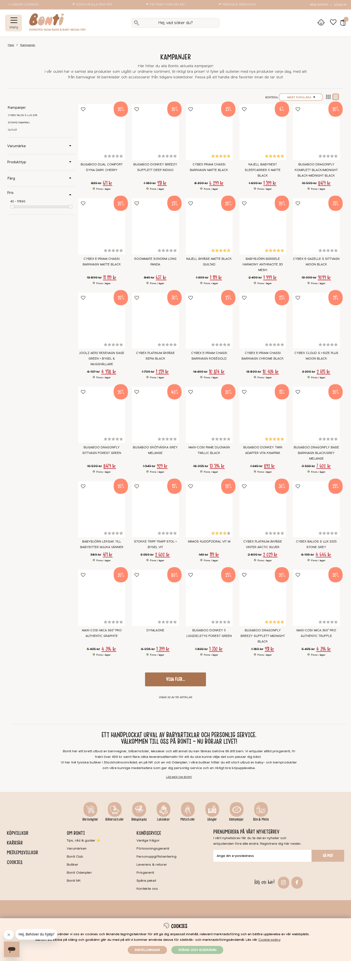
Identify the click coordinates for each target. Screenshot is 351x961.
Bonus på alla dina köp (92, 4)
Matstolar (187, 819)
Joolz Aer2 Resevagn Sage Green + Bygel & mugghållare (101, 358)
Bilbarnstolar (114, 819)
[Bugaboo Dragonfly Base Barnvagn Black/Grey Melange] (316, 415)
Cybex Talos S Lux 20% (23, 115)
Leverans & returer (151, 864)
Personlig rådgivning (237, 4)
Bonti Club (75, 856)
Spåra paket (146, 881)
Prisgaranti (145, 872)
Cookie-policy (269, 940)
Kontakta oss (147, 889)
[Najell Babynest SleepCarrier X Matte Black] (262, 132)
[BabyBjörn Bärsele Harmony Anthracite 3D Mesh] (262, 226)
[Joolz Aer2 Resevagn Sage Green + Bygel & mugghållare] (101, 321)
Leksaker (163, 819)
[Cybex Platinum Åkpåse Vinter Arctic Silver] (262, 509)
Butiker (72, 864)
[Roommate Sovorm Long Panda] (155, 226)
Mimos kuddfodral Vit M (209, 542)
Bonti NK (74, 881)
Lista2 (328, 96)
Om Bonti (76, 833)
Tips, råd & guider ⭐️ (83, 840)
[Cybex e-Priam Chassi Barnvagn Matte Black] (101, 226)
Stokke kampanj (19, 122)
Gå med (328, 855)
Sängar (212, 819)
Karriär (15, 843)
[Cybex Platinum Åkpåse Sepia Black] (155, 321)
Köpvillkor (17, 833)
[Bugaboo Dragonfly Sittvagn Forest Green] (101, 415)
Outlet (12, 129)
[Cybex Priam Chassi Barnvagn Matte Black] (209, 132)
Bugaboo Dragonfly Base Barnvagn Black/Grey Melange (316, 453)
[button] (341, 23)
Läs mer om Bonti (179, 777)
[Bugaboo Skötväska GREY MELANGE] (155, 415)
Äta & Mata (261, 819)
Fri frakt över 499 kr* (166, 4)
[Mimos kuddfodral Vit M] (209, 509)
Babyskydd (138, 819)
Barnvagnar (90, 819)
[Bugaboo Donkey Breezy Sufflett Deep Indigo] (155, 132)
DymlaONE (155, 630)
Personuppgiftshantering (156, 856)
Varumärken (77, 848)
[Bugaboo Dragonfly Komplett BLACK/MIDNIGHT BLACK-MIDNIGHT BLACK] (316, 132)
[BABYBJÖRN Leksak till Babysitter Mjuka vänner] (101, 509)
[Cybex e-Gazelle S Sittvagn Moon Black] (316, 226)
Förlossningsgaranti (152, 848)
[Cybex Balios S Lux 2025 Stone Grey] (316, 509)
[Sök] (175, 23)
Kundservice (148, 833)
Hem (11, 45)
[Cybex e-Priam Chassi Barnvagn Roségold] (209, 321)
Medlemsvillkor (22, 852)
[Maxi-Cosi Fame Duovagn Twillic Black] (209, 415)
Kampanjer (27, 45)
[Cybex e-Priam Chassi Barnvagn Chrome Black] (262, 321)
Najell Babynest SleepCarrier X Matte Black (263, 170)
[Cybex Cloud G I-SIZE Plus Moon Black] (316, 321)
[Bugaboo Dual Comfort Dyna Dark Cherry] (101, 132)
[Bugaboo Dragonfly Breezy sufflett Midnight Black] (262, 598)
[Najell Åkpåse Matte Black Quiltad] (209, 226)
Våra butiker (319, 4)
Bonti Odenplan (79, 872)
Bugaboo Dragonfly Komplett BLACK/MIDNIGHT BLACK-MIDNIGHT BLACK (316, 170)
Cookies (14, 862)
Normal (335, 96)
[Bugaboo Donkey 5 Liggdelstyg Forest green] (209, 598)
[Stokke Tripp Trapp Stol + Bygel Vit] (155, 509)
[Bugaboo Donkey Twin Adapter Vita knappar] (262, 415)
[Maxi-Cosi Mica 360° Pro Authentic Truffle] (316, 598)
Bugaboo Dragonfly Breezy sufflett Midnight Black (263, 636)
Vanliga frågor (148, 840)
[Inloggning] (321, 22)
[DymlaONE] (155, 598)
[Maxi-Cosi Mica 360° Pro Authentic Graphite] (101, 598)
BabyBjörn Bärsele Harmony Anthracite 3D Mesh (263, 264)
